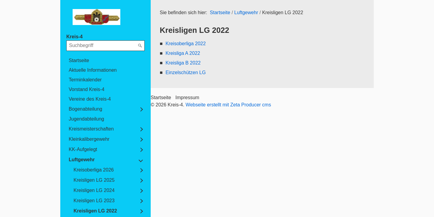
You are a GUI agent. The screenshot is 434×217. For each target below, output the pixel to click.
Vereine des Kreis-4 (90, 99)
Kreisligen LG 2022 (95, 210)
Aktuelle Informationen (93, 70)
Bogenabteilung (85, 109)
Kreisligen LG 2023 (94, 200)
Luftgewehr (82, 159)
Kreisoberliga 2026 (94, 169)
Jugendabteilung (86, 118)
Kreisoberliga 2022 (185, 43)
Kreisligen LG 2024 (94, 190)
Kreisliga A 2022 (182, 53)
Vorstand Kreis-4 (86, 89)
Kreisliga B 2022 (183, 62)
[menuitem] (105, 60)
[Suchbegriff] (105, 45)
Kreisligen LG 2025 (94, 180)
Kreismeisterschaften (91, 128)
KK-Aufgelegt (83, 149)
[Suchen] (140, 46)
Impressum (187, 97)
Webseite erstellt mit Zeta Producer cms (228, 104)
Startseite (79, 60)
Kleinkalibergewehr (89, 139)
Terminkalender (85, 79)
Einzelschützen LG (185, 72)
